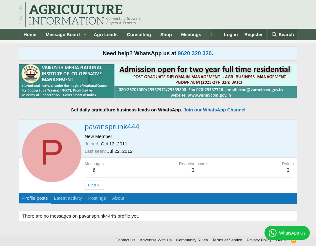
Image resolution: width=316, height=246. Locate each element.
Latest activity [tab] (68, 198)
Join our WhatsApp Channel (215, 109)
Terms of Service (227, 240)
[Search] (282, 34)
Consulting (139, 34)
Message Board (63, 34)
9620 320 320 (195, 53)
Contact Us (125, 240)
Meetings (191, 34)
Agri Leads (106, 34)
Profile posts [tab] (35, 198)
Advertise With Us (156, 240)
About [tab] (118, 198)
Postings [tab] (97, 198)
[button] (85, 34)
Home (29, 34)
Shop (166, 34)
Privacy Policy (259, 240)
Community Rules (192, 240)
